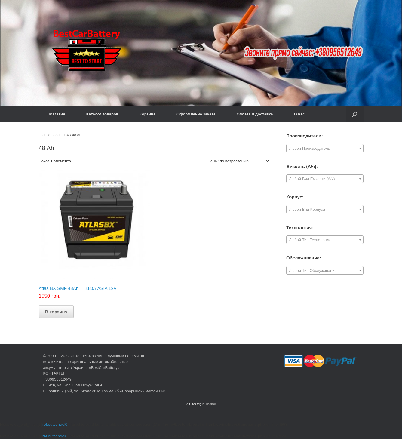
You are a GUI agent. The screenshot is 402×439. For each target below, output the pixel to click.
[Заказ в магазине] (238, 161)
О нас (299, 114)
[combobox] (325, 148)
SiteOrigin (196, 404)
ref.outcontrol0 (54, 424)
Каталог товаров (102, 114)
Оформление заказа (196, 114)
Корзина (147, 114)
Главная (46, 135)
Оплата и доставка (255, 114)
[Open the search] (355, 114)
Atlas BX (62, 135)
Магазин (57, 114)
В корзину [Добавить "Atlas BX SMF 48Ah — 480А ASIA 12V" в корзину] (56, 311)
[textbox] (325, 148)
